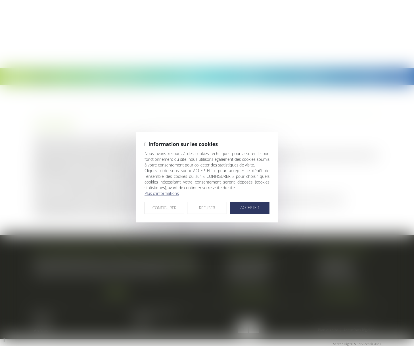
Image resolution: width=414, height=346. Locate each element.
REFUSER (207, 207)
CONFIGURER (164, 207)
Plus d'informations (162, 193)
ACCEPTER (249, 207)
